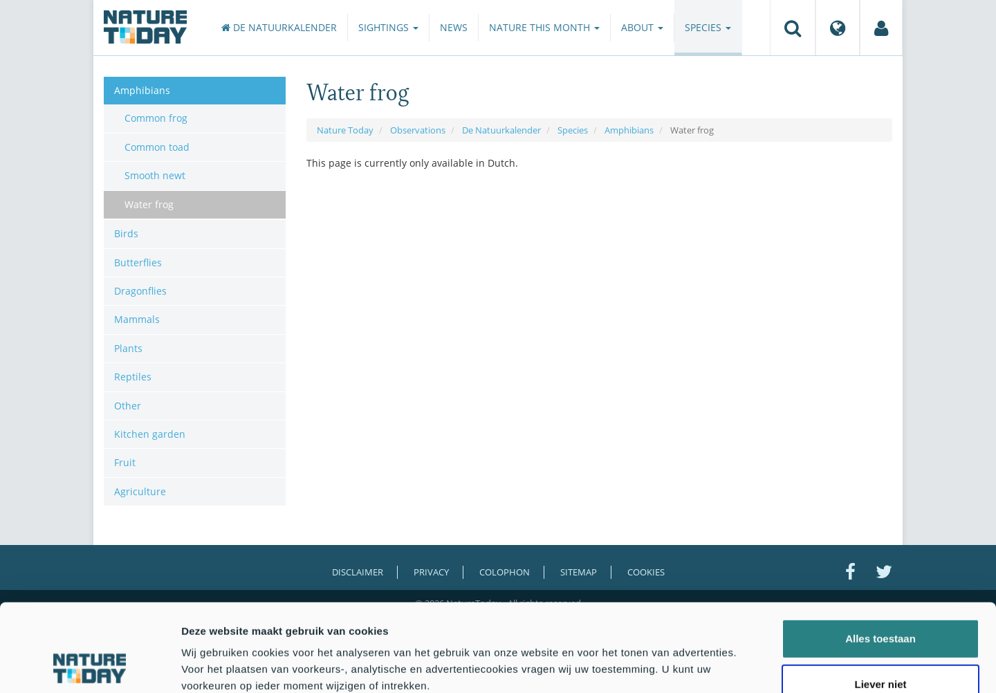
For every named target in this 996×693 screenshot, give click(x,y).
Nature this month (544, 27)
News (454, 27)
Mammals (137, 319)
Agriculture (140, 491)
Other (127, 405)
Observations (417, 130)
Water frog (149, 204)
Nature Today (345, 130)
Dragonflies (140, 290)
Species (708, 27)
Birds (126, 233)
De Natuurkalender (279, 27)
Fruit (125, 462)
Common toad (157, 147)
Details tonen (747, 666)
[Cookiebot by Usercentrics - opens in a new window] (89, 666)
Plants (128, 348)
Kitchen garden (149, 434)
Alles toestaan (880, 556)
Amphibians (629, 130)
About (642, 27)
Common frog (155, 117)
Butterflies (138, 262)
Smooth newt (154, 175)
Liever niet (880, 602)
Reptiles (132, 376)
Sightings (388, 27)
